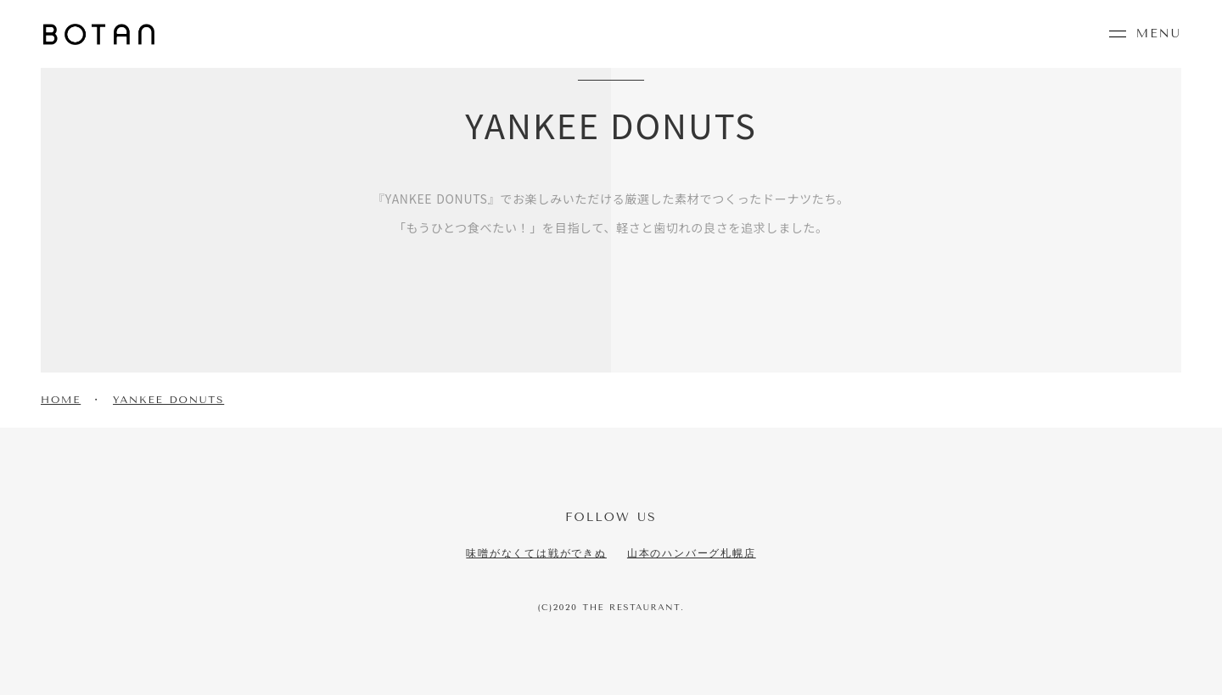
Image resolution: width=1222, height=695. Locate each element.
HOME (61, 400)
